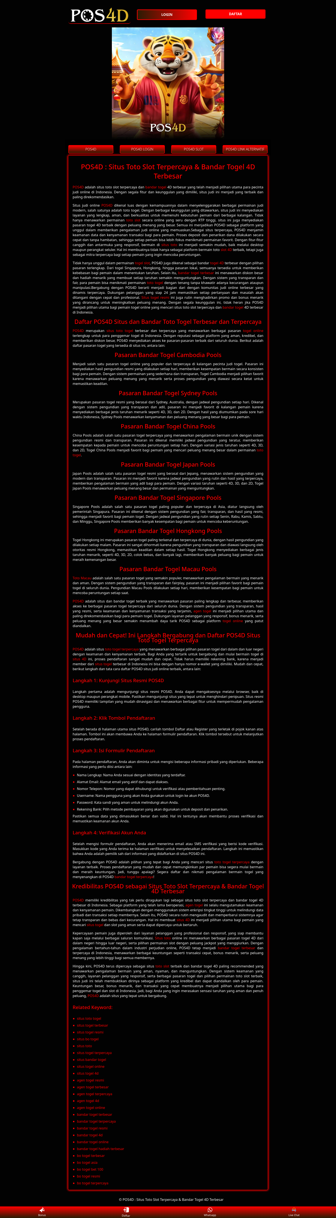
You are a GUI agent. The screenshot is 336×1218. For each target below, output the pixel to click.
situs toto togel (119, 330)
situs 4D (79, 659)
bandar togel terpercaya (133, 876)
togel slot (142, 263)
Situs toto (163, 938)
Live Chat (293, 1212)
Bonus (42, 1212)
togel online (253, 330)
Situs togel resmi (155, 297)
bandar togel (155, 187)
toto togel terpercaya (122, 649)
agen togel (202, 611)
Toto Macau (82, 578)
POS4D (78, 187)
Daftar (126, 1212)
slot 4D (226, 249)
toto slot (133, 220)
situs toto (169, 244)
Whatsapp (210, 1212)
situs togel (103, 664)
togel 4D (217, 263)
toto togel (155, 282)
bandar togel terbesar (196, 272)
